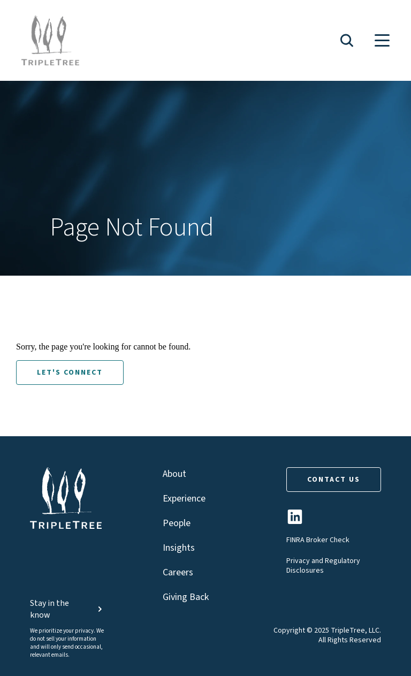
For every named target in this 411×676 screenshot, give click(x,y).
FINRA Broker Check (317, 540)
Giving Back (186, 597)
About (174, 474)
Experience (184, 498)
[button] (346, 40)
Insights (179, 548)
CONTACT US (333, 479)
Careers (178, 572)
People (177, 523)
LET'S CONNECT (70, 372)
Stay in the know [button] (67, 609)
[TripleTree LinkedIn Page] (294, 521)
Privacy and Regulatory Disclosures (323, 566)
